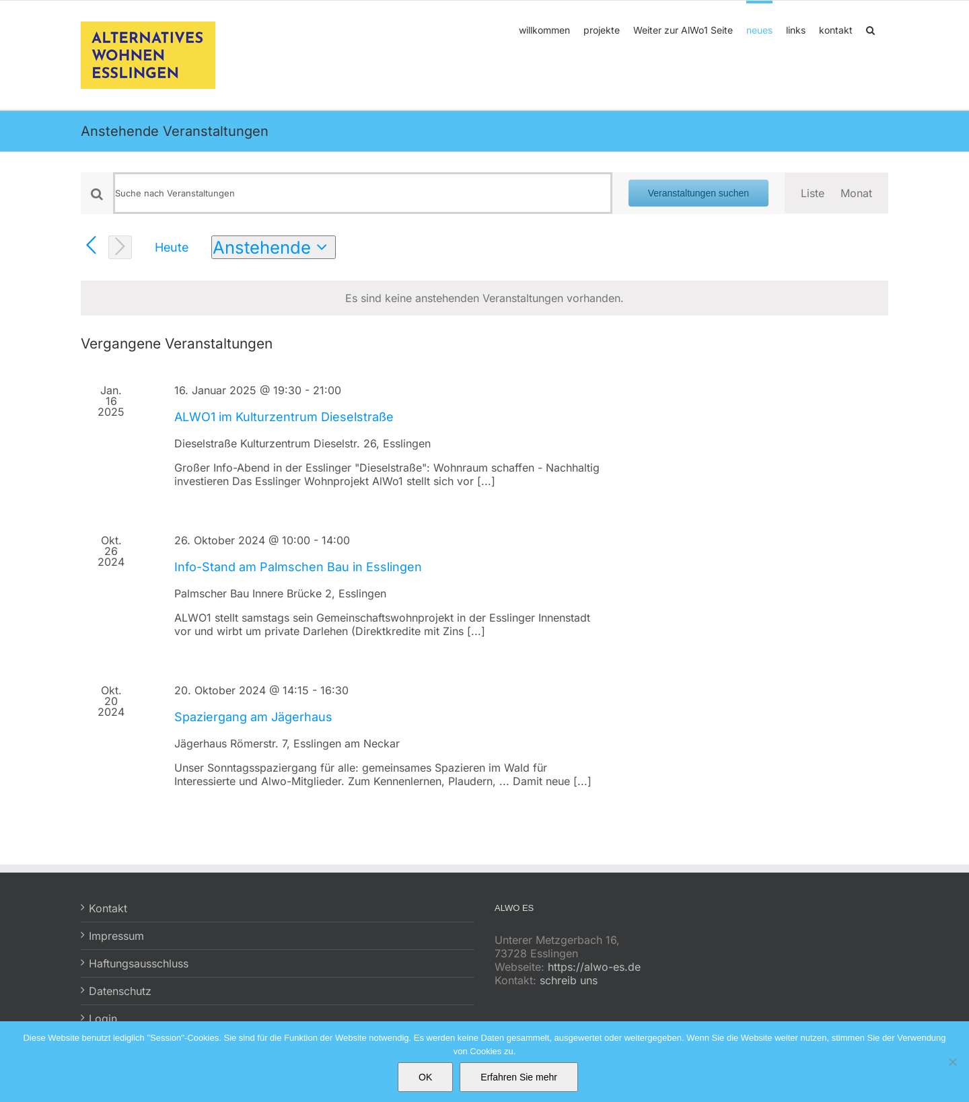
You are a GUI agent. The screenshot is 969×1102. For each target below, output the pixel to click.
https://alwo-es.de (594, 967)
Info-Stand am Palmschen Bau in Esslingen (298, 567)
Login (103, 1018)
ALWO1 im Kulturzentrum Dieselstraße (284, 417)
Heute (171, 247)
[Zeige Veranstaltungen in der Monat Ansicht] (856, 193)
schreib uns (569, 980)
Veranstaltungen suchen (698, 193)
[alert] (484, 298)
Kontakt (108, 908)
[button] (870, 29)
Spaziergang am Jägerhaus (253, 717)
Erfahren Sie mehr (518, 1077)
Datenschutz (120, 991)
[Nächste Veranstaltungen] (120, 247)
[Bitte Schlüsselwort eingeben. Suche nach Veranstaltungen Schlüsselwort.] (362, 193)
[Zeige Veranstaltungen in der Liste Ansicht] (812, 193)
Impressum (116, 936)
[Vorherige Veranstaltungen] (91, 245)
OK (425, 1077)
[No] (952, 1061)
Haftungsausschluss (138, 963)
